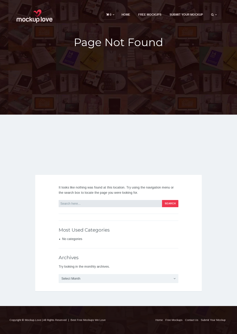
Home (126, 14)
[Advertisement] (118, 79)
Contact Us (191, 319)
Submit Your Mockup (186, 14)
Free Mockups (149, 14)
